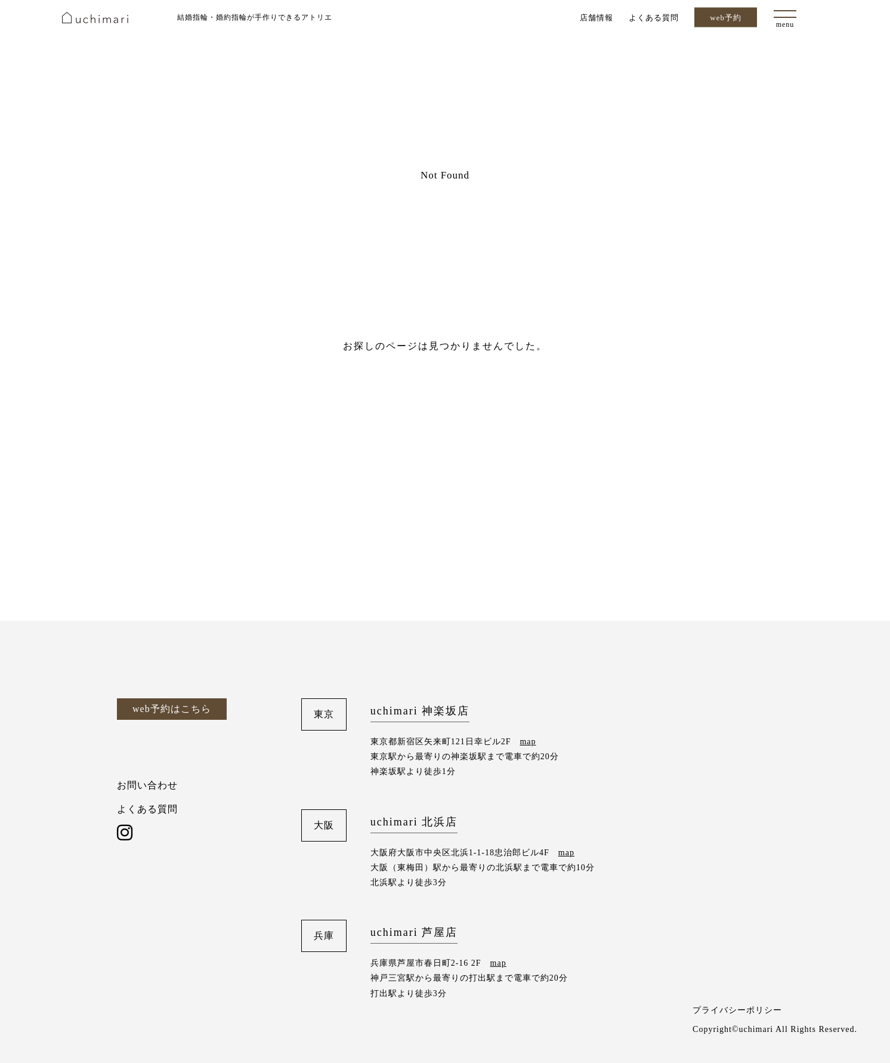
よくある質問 (654, 17)
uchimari (95, 17)
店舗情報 (596, 17)
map (528, 741)
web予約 (725, 17)
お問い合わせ (147, 785)
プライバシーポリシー (737, 1010)
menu (785, 24)
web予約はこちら (171, 709)
